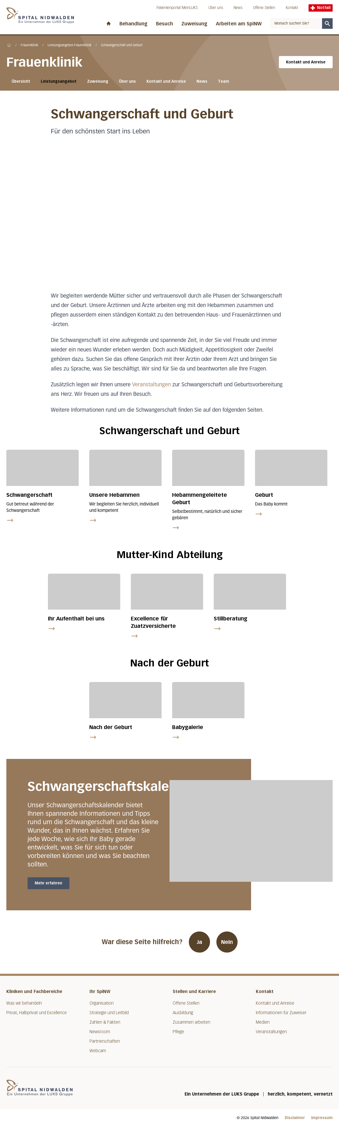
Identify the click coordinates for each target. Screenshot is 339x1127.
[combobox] (296, 23)
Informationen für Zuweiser (281, 1012)
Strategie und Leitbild (109, 1012)
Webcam (98, 1050)
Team (223, 81)
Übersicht (21, 81)
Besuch (164, 24)
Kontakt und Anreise (305, 62)
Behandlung (133, 24)
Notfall (321, 8)
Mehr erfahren (48, 883)
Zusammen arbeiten (191, 1022)
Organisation (102, 1003)
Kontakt (292, 8)
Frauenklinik (29, 45)
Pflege (178, 1031)
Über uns (215, 8)
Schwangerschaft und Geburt (121, 45)
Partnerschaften (105, 1041)
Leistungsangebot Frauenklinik (69, 45)
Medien (263, 1022)
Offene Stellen (264, 8)
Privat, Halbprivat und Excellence (36, 1012)
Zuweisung (194, 24)
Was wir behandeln (24, 1003)
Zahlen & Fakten (105, 1022)
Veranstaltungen (151, 384)
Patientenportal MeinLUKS (177, 8)
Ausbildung (183, 1012)
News (238, 8)
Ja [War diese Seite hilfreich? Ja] (199, 942)
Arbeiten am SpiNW (239, 24)
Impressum (322, 1118)
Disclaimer (295, 1118)
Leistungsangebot (59, 81)
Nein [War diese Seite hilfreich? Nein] (227, 942)
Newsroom (100, 1031)
